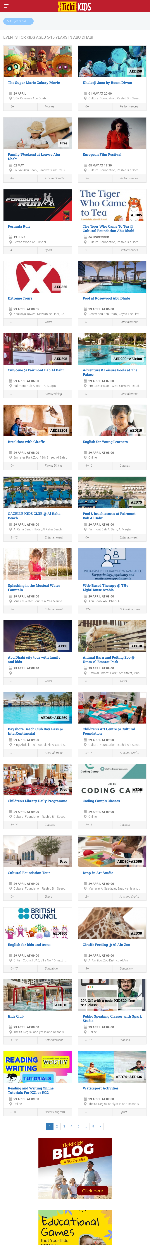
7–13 (87, 825)
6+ (85, 107)
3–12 (12, 537)
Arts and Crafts (52, 178)
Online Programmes (129, 609)
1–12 (12, 1040)
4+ (10, 179)
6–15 (87, 1040)
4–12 (87, 466)
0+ (10, 322)
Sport (46, 250)
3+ (85, 179)
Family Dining (51, 394)
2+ (85, 250)
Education (49, 968)
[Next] (100, 1126)
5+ (10, 107)
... (86, 1126)
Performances (126, 106)
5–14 (87, 753)
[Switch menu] (6, 6)
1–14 (12, 825)
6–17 (12, 968)
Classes (122, 465)
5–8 (11, 1112)
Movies (47, 106)
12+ (86, 609)
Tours (46, 322)
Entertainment (126, 322)
